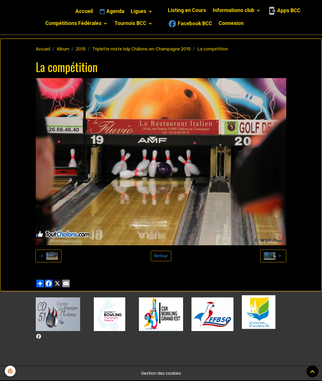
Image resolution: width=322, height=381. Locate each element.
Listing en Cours (187, 10)
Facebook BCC (190, 23)
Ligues (139, 11)
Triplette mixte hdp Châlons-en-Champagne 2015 (141, 49)
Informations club (234, 10)
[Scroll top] (312, 371)
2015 (81, 49)
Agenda (111, 11)
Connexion (231, 23)
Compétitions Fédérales (74, 23)
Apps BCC (283, 10)
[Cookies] (10, 371)
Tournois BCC (131, 23)
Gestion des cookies (161, 373)
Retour (161, 255)
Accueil (84, 11)
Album (63, 49)
